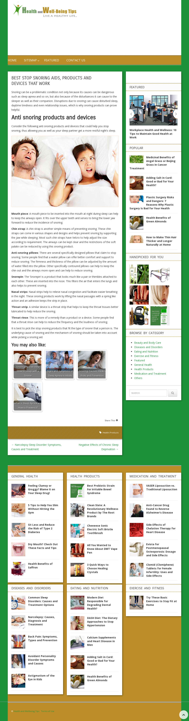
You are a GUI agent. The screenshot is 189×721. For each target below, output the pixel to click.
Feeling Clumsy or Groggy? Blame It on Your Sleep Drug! (41, 489)
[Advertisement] (130, 27)
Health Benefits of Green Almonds (158, 219)
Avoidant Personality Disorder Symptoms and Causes (42, 659)
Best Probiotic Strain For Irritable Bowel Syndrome (101, 489)
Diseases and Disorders (148, 347)
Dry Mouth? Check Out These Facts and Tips (43, 546)
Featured (51, 60)
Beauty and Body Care (147, 342)
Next (175, 113)
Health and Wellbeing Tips (26, 711)
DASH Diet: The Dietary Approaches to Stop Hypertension (102, 621)
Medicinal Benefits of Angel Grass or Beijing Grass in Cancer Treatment (153, 162)
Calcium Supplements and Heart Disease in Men (101, 641)
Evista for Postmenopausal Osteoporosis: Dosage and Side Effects (161, 549)
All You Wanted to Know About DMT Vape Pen (102, 548)
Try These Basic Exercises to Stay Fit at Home (161, 601)
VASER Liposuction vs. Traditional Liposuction (161, 487)
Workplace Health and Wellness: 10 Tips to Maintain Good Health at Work (153, 133)
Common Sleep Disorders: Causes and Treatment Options (43, 601)
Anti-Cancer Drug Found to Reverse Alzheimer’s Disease (159, 508)
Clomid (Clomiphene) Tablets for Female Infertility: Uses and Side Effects (160, 570)
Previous (132, 113)
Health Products (110, 432)
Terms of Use (47, 711)
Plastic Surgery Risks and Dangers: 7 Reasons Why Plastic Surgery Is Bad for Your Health (152, 202)
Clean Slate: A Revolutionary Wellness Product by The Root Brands (102, 510)
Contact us (75, 60)
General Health (143, 364)
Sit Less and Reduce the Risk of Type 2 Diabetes (41, 528)
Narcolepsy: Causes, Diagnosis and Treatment (41, 620)
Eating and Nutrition (146, 351)
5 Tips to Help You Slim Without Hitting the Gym (43, 508)
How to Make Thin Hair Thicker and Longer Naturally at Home (161, 240)
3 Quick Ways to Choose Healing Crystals (98, 568)
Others (138, 378)
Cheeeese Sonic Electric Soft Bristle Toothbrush (100, 529)
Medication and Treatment (150, 373)
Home (12, 60)
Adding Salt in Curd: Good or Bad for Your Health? (160, 181)
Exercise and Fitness (146, 355)
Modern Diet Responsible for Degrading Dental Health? (99, 603)
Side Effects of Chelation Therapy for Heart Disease (161, 528)
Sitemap (30, 60)
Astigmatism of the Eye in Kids (41, 677)
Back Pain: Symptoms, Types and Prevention (42, 638)
